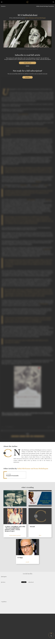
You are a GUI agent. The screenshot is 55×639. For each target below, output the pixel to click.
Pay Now (27, 77)
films (40, 535)
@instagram (3, 576)
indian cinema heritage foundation (45, 6)
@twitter (3, 582)
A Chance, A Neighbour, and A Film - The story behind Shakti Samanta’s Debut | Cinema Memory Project (15, 529)
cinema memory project (15, 535)
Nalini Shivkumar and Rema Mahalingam (35, 18)
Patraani (32, 526)
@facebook (31, 582)
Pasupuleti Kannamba (12, 475)
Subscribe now (27, 63)
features (3, 6)
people (27, 562)
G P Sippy (20, 557)
